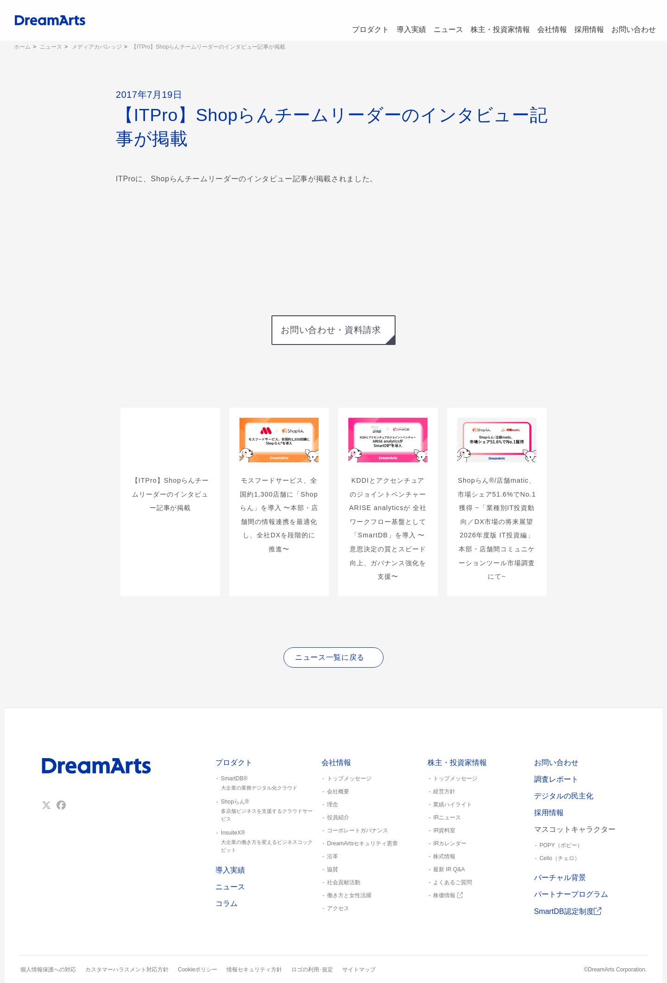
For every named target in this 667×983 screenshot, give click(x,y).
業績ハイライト (452, 804)
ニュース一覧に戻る (330, 657)
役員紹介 (338, 817)
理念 (332, 804)
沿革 (332, 856)
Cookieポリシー (197, 969)
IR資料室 (444, 830)
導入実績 (396, 20)
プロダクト (352, 20)
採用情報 (585, 20)
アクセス (338, 908)
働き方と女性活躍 (349, 895)
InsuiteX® (264, 842)
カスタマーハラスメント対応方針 (127, 969)
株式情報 (444, 856)
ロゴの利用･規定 (312, 969)
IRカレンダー (449, 843)
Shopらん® (264, 810)
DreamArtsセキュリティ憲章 (362, 843)
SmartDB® (264, 783)
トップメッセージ (349, 778)
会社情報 (545, 20)
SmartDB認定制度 (567, 911)
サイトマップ (359, 969)
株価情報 (447, 895)
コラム (226, 903)
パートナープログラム (571, 894)
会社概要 (338, 791)
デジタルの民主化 (563, 796)
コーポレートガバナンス (357, 830)
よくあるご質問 (452, 882)
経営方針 (444, 791)
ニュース (437, 20)
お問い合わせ (632, 20)
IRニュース (447, 817)
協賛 (332, 869)
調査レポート (556, 779)
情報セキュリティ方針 (254, 969)
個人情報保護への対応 (48, 969)
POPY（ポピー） (561, 845)
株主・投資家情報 (491, 20)
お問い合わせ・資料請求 (331, 330)
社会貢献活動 (343, 882)
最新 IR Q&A (449, 869)
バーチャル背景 (560, 877)
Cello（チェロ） (560, 858)
